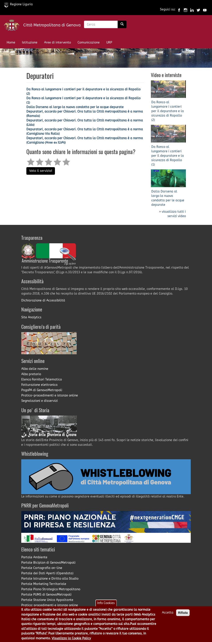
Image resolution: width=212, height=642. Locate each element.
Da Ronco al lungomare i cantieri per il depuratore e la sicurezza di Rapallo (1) (167, 155)
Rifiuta (183, 614)
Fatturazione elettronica (39, 385)
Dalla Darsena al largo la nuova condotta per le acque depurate (75, 107)
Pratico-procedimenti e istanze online (49, 395)
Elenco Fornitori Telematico (41, 379)
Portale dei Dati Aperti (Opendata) (47, 573)
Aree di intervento (57, 42)
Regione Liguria (18, 4)
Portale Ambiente (34, 557)
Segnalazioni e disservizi (39, 401)
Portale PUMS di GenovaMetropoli (46, 594)
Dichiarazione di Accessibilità (43, 300)
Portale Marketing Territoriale (43, 584)
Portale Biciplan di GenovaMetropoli (48, 563)
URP (109, 42)
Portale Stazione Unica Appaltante (47, 600)
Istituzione (29, 42)
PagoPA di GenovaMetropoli (41, 390)
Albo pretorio (31, 374)
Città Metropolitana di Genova (52, 25)
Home (11, 42)
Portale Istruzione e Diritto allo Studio (49, 579)
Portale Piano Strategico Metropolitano (50, 589)
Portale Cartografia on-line (41, 568)
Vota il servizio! (40, 171)
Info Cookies (106, 605)
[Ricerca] (122, 24)
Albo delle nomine (34, 369)
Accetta (167, 614)
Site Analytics (31, 317)
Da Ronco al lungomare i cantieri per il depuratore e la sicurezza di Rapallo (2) (167, 111)
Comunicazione (89, 42)
